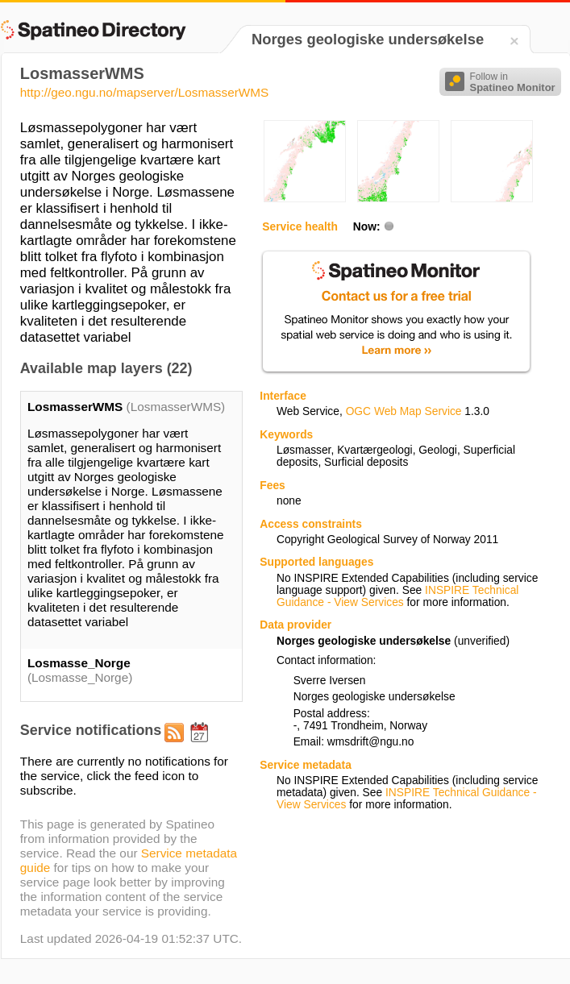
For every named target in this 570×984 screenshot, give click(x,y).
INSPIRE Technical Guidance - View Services (397, 596)
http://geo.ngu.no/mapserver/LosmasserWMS (144, 92)
